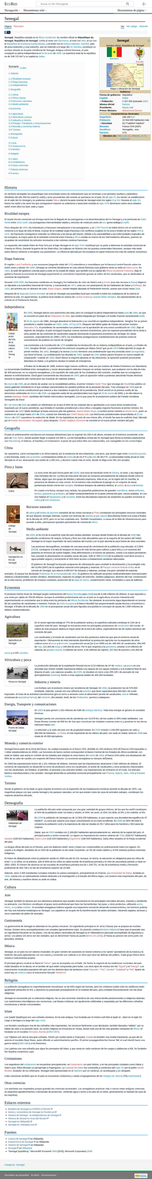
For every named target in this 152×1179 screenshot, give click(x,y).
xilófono (22, 972)
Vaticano (78, 1070)
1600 (25, 227)
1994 (101, 755)
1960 (58, 53)
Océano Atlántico (109, 929)
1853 (50, 1032)
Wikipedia (27, 1148)
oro (104, 222)
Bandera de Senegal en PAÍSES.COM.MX (29, 1109)
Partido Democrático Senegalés (27, 420)
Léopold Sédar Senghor (104, 297)
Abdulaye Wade (20, 396)
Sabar (47, 963)
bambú (139, 485)
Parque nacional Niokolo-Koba (118, 567)
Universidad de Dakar (121, 873)
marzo (11, 384)
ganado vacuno (54, 649)
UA (125, 136)
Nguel (122, 966)
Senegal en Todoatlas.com (21, 1124)
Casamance (77, 1064)
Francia (104, 227)
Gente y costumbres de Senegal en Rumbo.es (31, 1112)
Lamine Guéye (82, 297)
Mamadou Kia (31, 327)
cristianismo (30, 1064)
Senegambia (137, 351)
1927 (55, 1032)
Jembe (110, 969)
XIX (70, 264)
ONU (119, 136)
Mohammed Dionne (132, 110)
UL (129, 136)
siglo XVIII (104, 203)
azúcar (125, 694)
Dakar (125, 98)
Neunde (94, 969)
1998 (131, 387)
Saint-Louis (132, 267)
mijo (40, 646)
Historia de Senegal (18, 1145)
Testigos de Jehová (112, 1076)
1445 (25, 222)
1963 (58, 324)
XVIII (6, 234)
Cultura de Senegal (17, 1138)
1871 (73, 285)
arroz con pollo (94, 935)
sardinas (55, 675)
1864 (26, 1043)
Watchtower (134, 1076)
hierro (94, 522)
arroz (53, 643)
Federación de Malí (60, 316)
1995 (20, 384)
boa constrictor (52, 500)
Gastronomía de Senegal (20, 1142)
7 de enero (12, 405)
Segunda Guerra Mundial (32, 293)
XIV (118, 200)
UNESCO (125, 139)
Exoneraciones (48, 1175)
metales (27, 907)
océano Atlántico (71, 43)
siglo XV (136, 200)
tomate (64, 643)
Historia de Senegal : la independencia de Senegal (33, 1115)
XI (113, 200)
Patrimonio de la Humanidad (53, 573)
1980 (26, 348)
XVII (139, 230)
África (77, 237)
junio (126, 312)
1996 (139, 733)
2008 (34, 549)
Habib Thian (101, 384)
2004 (42, 414)
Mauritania (63, 40)
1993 (76, 375)
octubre (36, 457)
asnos (7, 653)
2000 (43, 393)
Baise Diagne (54, 288)
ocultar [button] (23, 68)
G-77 (143, 136)
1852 (21, 282)
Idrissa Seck (131, 411)
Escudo (140, 61)
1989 (79, 354)
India (132, 773)
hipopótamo (55, 497)
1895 (32, 267)
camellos (23, 653)
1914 (7, 288)
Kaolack (8, 838)
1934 (137, 288)
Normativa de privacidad (16, 1175)
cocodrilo (70, 497)
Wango (134, 966)
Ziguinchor (75, 838)
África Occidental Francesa (119, 270)
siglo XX (120, 1067)
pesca (130, 665)
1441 (19, 222)
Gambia (85, 43)
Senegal (12, 1148)
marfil (126, 222)
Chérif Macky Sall (79, 414)
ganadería (111, 646)
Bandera (114, 58)
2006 (89, 594)
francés (126, 104)
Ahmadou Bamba (37, 1032)
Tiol (102, 969)
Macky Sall (127, 107)
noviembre (133, 453)
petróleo (89, 516)
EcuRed (10, 4)
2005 (32, 535)
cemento (45, 697)
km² (133, 117)
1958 (29, 312)
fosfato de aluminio (48, 512)
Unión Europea (66, 603)
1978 (78, 324)
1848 (15, 282)
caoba (120, 485)
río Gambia (75, 47)
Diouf (126, 384)
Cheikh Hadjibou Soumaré (72, 420)
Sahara (115, 472)
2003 (145, 101)
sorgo (58, 646)
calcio (32, 512)
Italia (126, 773)
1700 (97, 227)
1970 (115, 348)
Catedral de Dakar (74, 1067)
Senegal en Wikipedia (19, 1121)
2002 (21, 411)
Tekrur (56, 200)
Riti (131, 969)
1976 (62, 345)
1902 (7, 270)
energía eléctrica (93, 710)
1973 (71, 324)
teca (129, 485)
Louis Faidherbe (23, 264)
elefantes (139, 490)
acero (139, 904)
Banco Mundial (74, 594)
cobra (37, 500)
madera (118, 665)
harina (32, 697)
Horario (104, 132)
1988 (51, 357)
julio (28, 457)
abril (34, 414)
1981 (74, 573)
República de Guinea (17, 43)
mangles (69, 485)
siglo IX (112, 197)
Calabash (121, 969)
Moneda (104, 126)
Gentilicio (105, 129)
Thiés (96, 512)
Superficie (105, 117)
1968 (65, 324)
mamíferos (122, 490)
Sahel (76, 472)
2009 (54, 1151)
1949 (7, 876)
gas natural (101, 516)
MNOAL (136, 136)
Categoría (9, 1164)
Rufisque (137, 285)
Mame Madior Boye (86, 411)
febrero (34, 393)
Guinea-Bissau (37, 43)
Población (105, 120)
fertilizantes (82, 697)
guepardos (47, 493)
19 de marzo (107, 393)
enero (70, 457)
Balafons (61, 972)
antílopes (60, 493)
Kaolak (89, 1037)
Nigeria (118, 773)
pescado (23, 697)
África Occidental (47, 37)
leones (38, 493)
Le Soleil (61, 733)
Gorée (107, 282)
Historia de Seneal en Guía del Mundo (27, 1118)
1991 (96, 354)
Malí (83, 40)
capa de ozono (81, 580)
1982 (46, 351)
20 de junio (47, 53)
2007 (17, 417)
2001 (24, 405)
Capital (103, 98)
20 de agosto (33, 321)
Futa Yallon (18, 438)
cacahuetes (123, 625)
